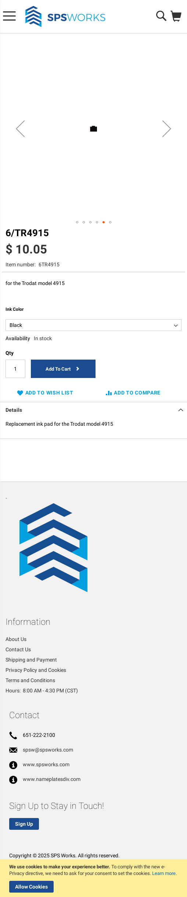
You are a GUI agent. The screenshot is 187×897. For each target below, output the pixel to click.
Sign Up (24, 824)
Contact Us (18, 649)
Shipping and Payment (31, 660)
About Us (16, 639)
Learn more (164, 873)
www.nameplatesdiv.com (51, 779)
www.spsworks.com (46, 764)
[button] (20, 129)
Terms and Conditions (30, 680)
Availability (18, 338)
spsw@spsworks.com (48, 750)
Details (14, 410)
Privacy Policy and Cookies (36, 670)
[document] (94, 878)
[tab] (93, 409)
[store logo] (65, 16)
